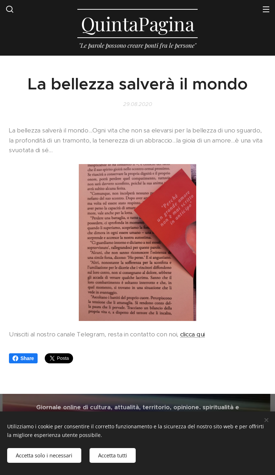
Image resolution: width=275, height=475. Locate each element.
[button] (10, 9)
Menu (266, 9)
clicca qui (192, 334)
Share (23, 358)
